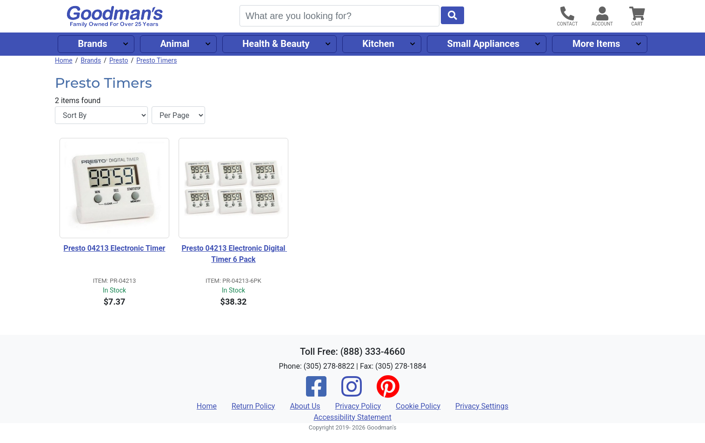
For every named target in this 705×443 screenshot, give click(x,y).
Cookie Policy (418, 406)
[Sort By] (101, 115)
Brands (92, 43)
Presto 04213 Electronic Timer (115, 248)
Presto (118, 60)
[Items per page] (178, 115)
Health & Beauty (275, 43)
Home (64, 60)
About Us (305, 406)
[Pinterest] (388, 392)
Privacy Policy (358, 406)
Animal (174, 43)
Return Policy (253, 406)
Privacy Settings (481, 406)
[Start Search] (452, 15)
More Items (596, 43)
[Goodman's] (115, 16)
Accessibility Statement (352, 417)
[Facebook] (316, 392)
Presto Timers (156, 60)
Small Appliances (483, 43)
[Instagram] (352, 392)
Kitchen (378, 43)
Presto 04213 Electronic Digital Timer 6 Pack (234, 254)
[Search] (339, 15)
